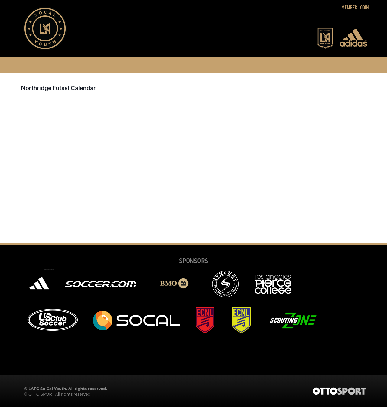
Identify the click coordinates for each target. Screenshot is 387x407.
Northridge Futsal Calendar (58, 88)
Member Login (355, 8)
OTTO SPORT (41, 394)
